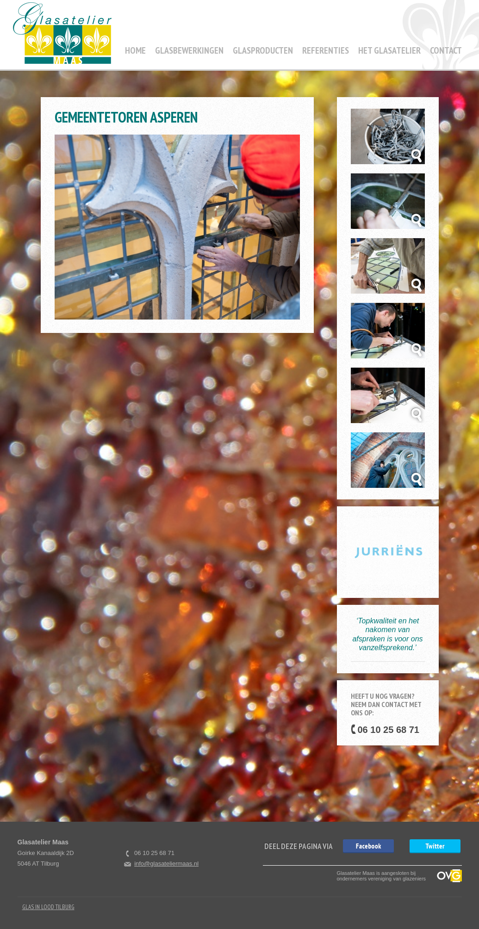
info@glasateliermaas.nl (166, 863)
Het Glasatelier (389, 50)
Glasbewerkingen (189, 50)
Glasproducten (263, 50)
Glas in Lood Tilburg (48, 907)
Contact (446, 50)
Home (135, 50)
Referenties (325, 50)
